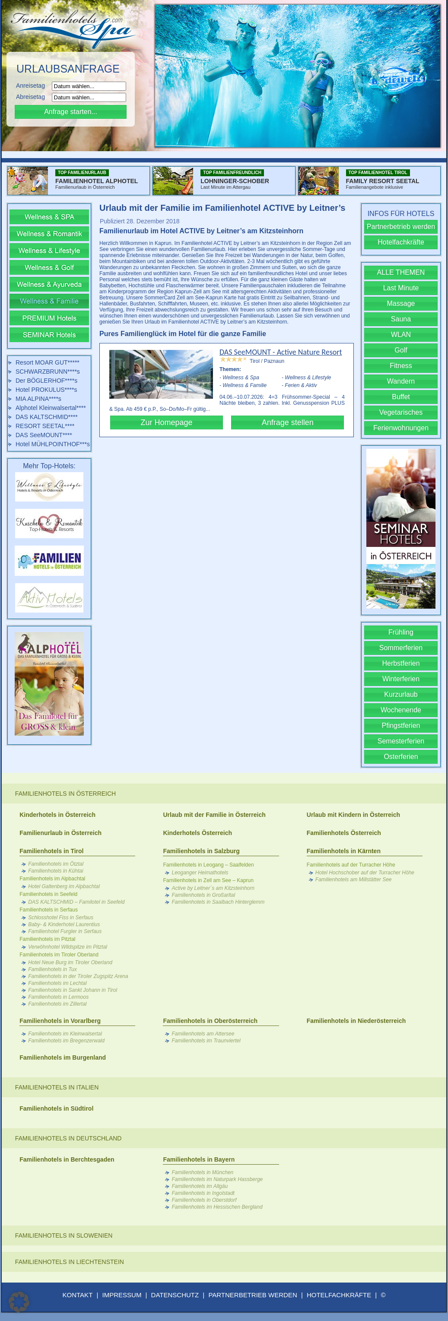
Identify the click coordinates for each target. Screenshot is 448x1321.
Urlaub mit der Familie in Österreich (214, 814)
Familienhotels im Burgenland (62, 1057)
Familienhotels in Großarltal (203, 895)
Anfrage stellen (288, 422)
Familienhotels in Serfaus (48, 910)
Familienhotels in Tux (52, 969)
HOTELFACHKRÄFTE (339, 1295)
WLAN (401, 334)
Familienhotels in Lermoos (58, 997)
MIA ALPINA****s (38, 398)
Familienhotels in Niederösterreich (356, 1020)
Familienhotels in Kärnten (344, 851)
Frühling (400, 632)
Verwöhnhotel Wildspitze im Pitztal (67, 947)
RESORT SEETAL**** (45, 425)
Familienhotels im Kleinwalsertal (65, 1034)
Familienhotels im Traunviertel (206, 1041)
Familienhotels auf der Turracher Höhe (351, 865)
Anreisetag (33, 85)
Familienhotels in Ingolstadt (203, 1193)
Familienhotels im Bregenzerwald (66, 1041)
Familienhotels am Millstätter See (353, 879)
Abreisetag (33, 96)
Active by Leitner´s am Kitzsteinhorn (213, 888)
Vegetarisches (401, 412)
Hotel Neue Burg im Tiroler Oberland (70, 962)
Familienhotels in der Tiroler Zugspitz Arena (78, 976)
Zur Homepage (166, 422)
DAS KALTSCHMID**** (47, 416)
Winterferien (400, 679)
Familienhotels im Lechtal (57, 983)
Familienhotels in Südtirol (56, 1108)
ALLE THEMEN (401, 272)
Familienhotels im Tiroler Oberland (58, 955)
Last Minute (401, 288)
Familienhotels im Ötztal (55, 864)
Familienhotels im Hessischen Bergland (217, 1207)
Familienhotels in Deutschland (68, 1138)
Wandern (401, 381)
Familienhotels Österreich (344, 832)
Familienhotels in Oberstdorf (204, 1200)
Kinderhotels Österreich (197, 832)
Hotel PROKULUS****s (46, 389)
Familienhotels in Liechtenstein (69, 1261)
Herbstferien (400, 663)
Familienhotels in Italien (56, 1087)
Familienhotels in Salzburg (201, 851)
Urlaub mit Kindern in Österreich (353, 814)
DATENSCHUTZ (175, 1295)
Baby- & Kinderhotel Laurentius (64, 924)
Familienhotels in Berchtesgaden (66, 1159)
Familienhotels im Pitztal (47, 939)
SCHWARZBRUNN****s (48, 371)
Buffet (401, 396)
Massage (401, 303)
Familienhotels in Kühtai (55, 871)
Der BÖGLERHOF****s (46, 380)
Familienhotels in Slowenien (64, 1235)
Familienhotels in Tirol (51, 851)
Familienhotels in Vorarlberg (60, 1020)
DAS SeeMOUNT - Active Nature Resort (280, 352)
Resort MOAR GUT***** (47, 362)
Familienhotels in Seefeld (48, 894)
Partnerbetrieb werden (401, 226)
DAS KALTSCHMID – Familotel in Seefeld (76, 902)
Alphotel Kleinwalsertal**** (51, 407)
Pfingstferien (401, 725)
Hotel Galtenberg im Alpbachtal (64, 886)
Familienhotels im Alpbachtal (52, 879)
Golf (400, 350)
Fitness (401, 365)
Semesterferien (401, 741)
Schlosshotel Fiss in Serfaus (60, 918)
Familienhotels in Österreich (65, 793)
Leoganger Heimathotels (200, 873)
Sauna (401, 319)
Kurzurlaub (400, 694)
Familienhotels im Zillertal (57, 1004)
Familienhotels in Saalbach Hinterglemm (218, 902)
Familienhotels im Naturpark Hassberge (217, 1179)
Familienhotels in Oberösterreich (210, 1020)
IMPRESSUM (122, 1295)
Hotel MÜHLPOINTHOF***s (53, 444)
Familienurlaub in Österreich (60, 832)
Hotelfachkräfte (401, 242)
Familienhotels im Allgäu (200, 1186)
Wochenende (401, 710)
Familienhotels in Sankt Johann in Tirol (72, 990)
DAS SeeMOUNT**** (44, 435)
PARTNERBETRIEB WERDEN (252, 1295)
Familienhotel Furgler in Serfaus (65, 931)
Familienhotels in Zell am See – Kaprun (208, 880)
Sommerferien (401, 647)
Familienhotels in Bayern (199, 1159)
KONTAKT (78, 1295)
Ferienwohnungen (401, 428)
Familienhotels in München (202, 1172)
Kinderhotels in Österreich (57, 814)
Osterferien (401, 756)
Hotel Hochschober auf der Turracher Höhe (364, 873)
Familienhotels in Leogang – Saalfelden (208, 865)
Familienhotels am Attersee (203, 1034)
